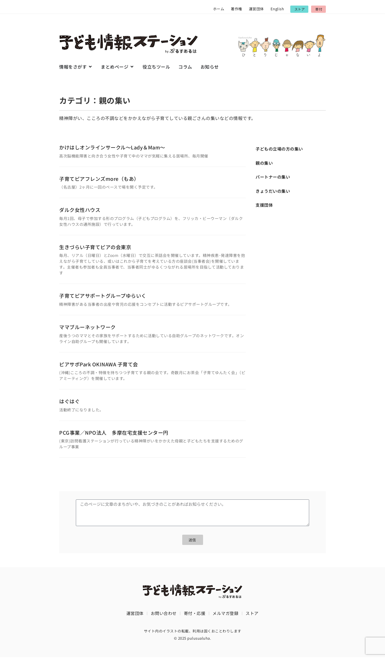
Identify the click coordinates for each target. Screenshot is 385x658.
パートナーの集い (273, 177)
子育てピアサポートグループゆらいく (102, 295)
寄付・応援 (195, 614)
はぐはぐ (69, 401)
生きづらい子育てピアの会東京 (95, 247)
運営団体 (256, 8)
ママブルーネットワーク (87, 327)
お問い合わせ (164, 614)
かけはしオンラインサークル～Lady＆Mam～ (112, 147)
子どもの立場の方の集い (279, 149)
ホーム (218, 8)
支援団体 (264, 205)
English (277, 8)
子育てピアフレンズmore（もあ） (99, 178)
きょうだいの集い (273, 191)
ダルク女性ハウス (79, 209)
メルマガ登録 (225, 614)
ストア (252, 614)
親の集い (264, 163)
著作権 (236, 8)
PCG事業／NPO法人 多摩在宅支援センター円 (113, 432)
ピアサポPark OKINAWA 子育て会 (98, 364)
